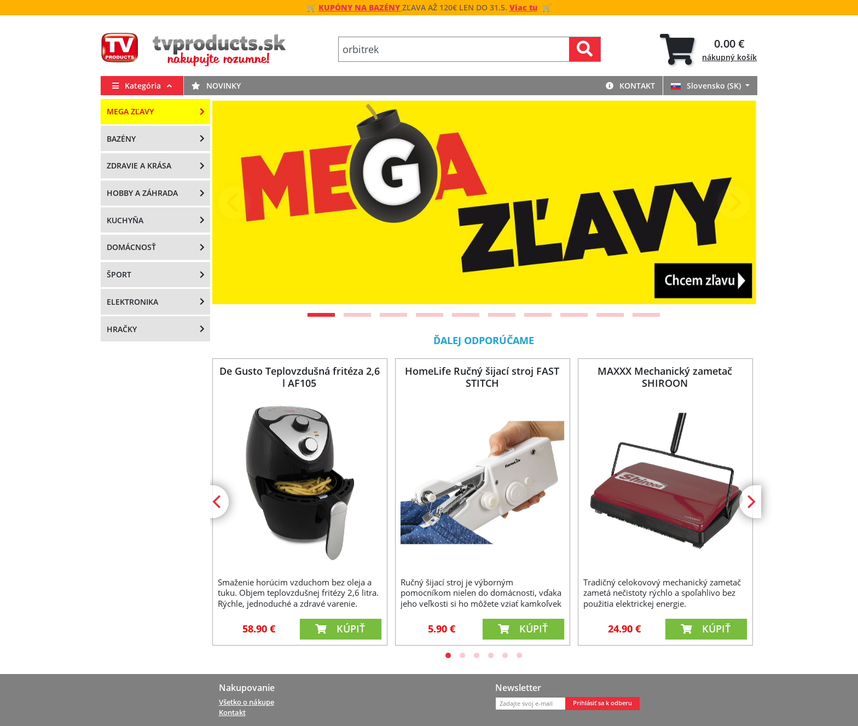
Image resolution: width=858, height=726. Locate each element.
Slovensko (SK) (707, 85)
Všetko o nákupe (246, 702)
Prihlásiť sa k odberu (602, 703)
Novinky (216, 85)
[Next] (733, 202)
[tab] (708, 49)
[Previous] (234, 202)
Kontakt (630, 85)
